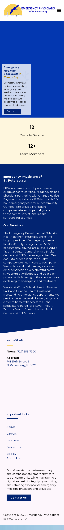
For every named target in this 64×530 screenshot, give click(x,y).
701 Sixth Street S (18, 361)
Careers (12, 433)
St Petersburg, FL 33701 (22, 365)
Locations (13, 440)
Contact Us (12, 111)
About (11, 426)
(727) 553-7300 (26, 351)
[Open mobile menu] (59, 10)
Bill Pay (11, 453)
